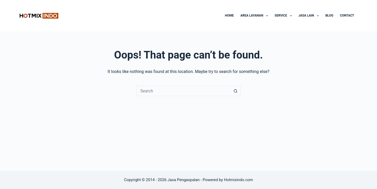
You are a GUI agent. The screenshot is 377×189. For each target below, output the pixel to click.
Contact (347, 15)
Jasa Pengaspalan (184, 179)
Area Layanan (255, 16)
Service (284, 16)
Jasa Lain (309, 16)
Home (229, 15)
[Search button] (235, 91)
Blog (329, 15)
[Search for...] (183, 91)
